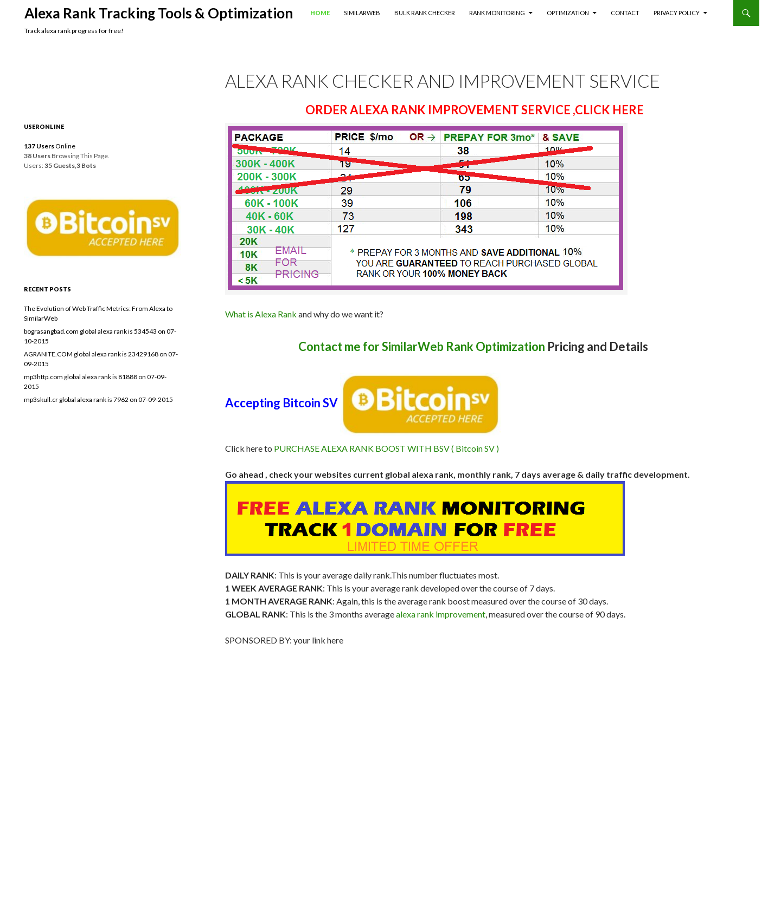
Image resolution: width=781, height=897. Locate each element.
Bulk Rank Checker (424, 12)
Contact (625, 12)
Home (320, 12)
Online (49, 146)
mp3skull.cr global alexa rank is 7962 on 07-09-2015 (98, 399)
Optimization (568, 12)
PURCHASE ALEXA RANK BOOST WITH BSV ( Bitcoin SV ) (386, 448)
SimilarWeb (362, 12)
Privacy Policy (677, 12)
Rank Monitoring (497, 12)
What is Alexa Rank (261, 314)
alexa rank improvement (440, 614)
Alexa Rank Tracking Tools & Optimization (158, 13)
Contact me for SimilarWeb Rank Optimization (421, 346)
